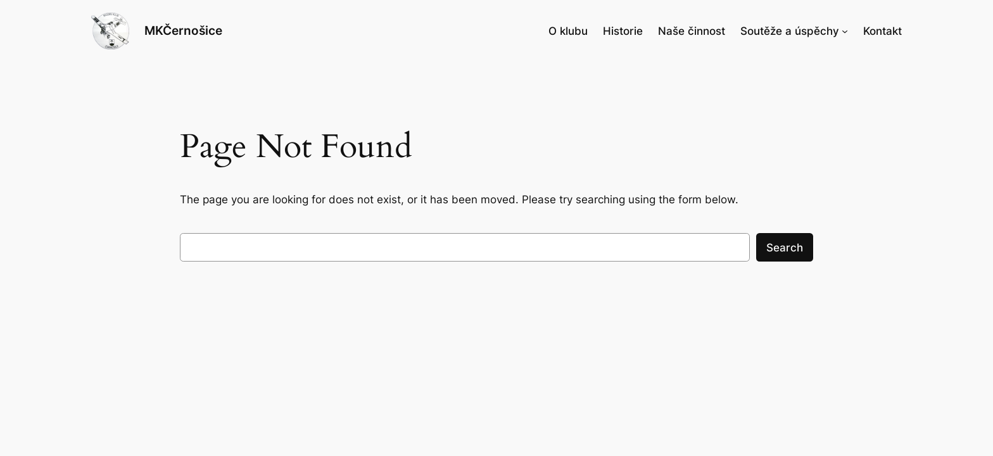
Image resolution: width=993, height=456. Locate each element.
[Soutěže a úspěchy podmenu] (845, 31)
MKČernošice (183, 30)
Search (784, 247)
